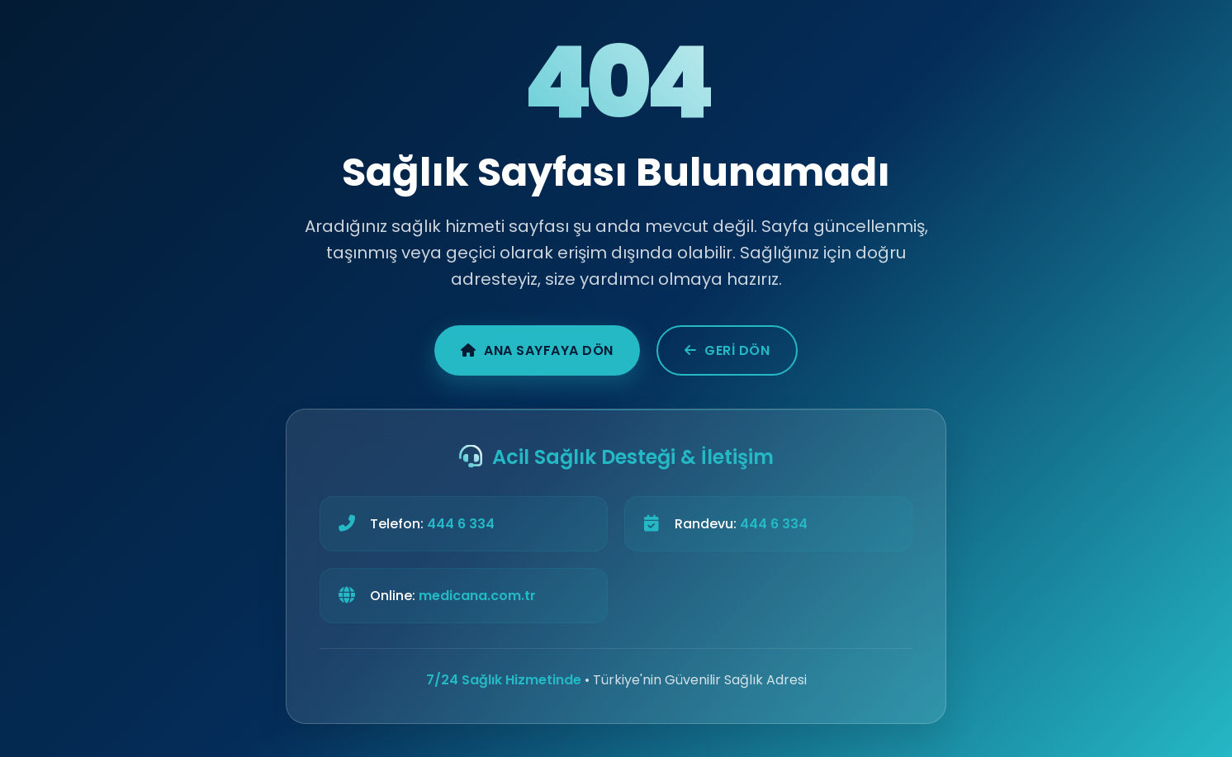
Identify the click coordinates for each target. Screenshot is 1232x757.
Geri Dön (727, 350)
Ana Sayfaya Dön (537, 350)
